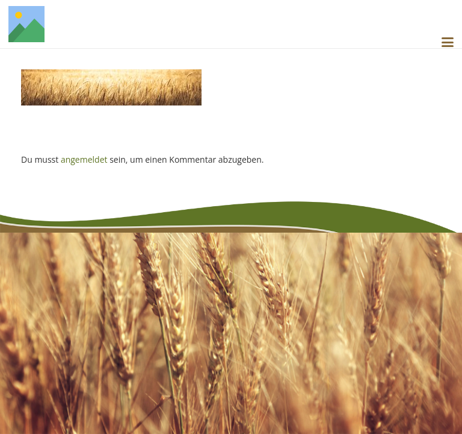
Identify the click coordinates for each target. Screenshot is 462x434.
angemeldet (84, 159)
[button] (447, 42)
